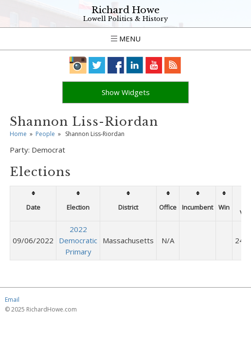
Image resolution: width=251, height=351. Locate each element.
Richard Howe (125, 10)
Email (12, 311)
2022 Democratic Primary (78, 251)
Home (18, 145)
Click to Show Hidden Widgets (125, 97)
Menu (126, 38)
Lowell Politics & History (125, 18)
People (45, 145)
